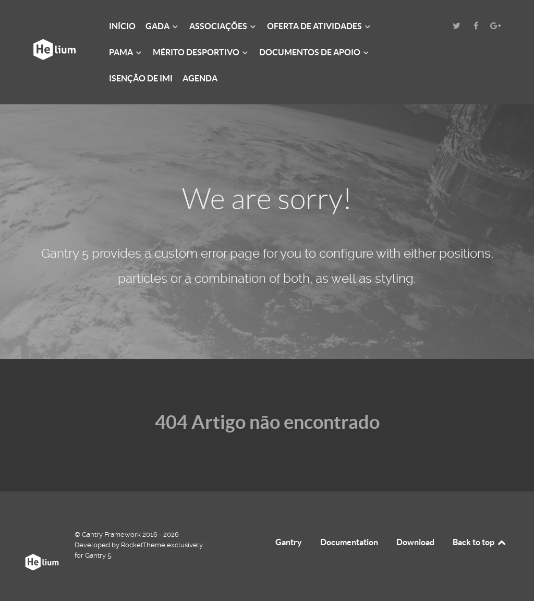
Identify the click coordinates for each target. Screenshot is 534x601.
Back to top (480, 542)
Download (415, 542)
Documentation (349, 542)
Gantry (288, 542)
